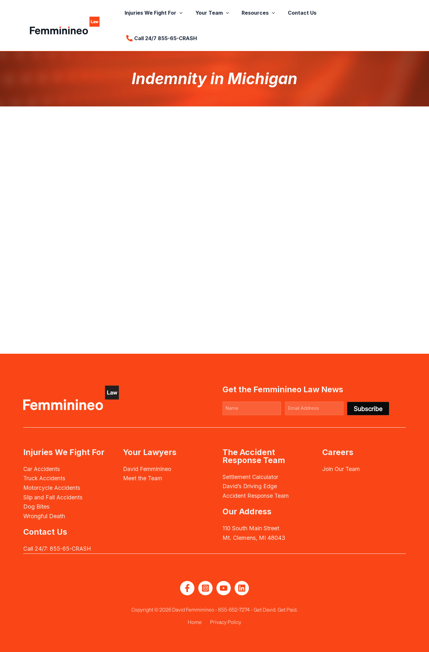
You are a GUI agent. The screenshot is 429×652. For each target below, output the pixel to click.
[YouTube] (223, 588)
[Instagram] (205, 588)
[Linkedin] (242, 588)
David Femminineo (147, 468)
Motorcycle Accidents (52, 487)
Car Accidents (42, 468)
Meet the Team (143, 478)
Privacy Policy (224, 621)
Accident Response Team (256, 495)
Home (196, 621)
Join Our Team (341, 468)
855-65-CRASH (71, 548)
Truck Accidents (44, 478)
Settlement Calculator (250, 476)
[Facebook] (187, 588)
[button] (188, 21)
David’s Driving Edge (250, 485)
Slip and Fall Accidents (53, 496)
